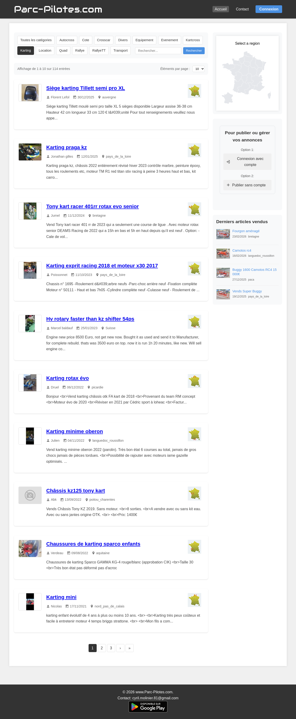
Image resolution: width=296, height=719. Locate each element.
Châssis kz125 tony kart (75, 491)
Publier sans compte (246, 185)
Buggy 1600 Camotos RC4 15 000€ (254, 272)
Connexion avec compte (245, 162)
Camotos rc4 (241, 250)
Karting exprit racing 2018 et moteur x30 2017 (102, 266)
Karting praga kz (66, 147)
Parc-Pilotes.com (58, 9)
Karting (25, 50)
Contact (242, 9)
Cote (85, 40)
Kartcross (193, 40)
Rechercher (194, 50)
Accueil (221, 9)
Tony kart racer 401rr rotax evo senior (92, 206)
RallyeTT (99, 50)
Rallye (79, 50)
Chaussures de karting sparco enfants (93, 544)
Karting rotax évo (67, 378)
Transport (121, 50)
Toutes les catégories (36, 40)
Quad (63, 50)
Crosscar (104, 40)
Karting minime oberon (74, 431)
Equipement (144, 40)
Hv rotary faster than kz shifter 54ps (90, 319)
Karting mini (61, 597)
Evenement (169, 40)
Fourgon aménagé (246, 231)
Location (45, 50)
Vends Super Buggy (247, 291)
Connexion (268, 9)
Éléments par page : (175, 69)
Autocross (66, 40)
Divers (123, 40)
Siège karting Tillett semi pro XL (85, 88)
